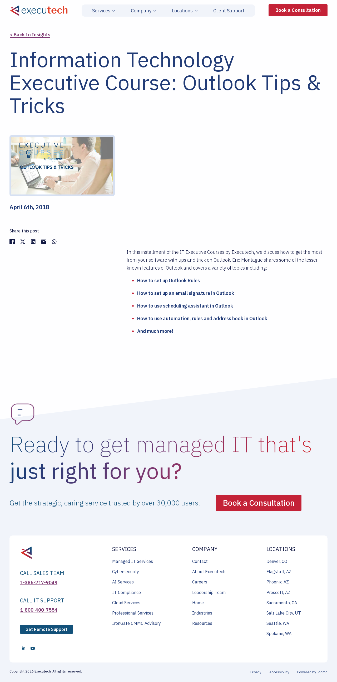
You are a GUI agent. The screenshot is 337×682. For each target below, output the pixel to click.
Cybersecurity (125, 571)
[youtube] (32, 648)
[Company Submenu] (153, 10)
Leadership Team (209, 592)
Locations (182, 10)
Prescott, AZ (278, 592)
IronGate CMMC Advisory (136, 623)
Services (101, 10)
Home (198, 603)
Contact (200, 561)
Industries (202, 613)
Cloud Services (126, 603)
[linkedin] (23, 648)
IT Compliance (126, 592)
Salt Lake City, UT (283, 613)
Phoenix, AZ (277, 582)
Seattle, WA (277, 623)
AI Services (123, 582)
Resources (202, 623)
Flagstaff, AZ (278, 571)
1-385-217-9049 (38, 582)
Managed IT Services (132, 561)
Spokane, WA (278, 633)
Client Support (229, 10)
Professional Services (132, 613)
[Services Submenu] (112, 10)
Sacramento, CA (281, 603)
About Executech (208, 571)
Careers (199, 582)
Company (141, 10)
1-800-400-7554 (38, 610)
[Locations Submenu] (195, 10)
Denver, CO (276, 561)
